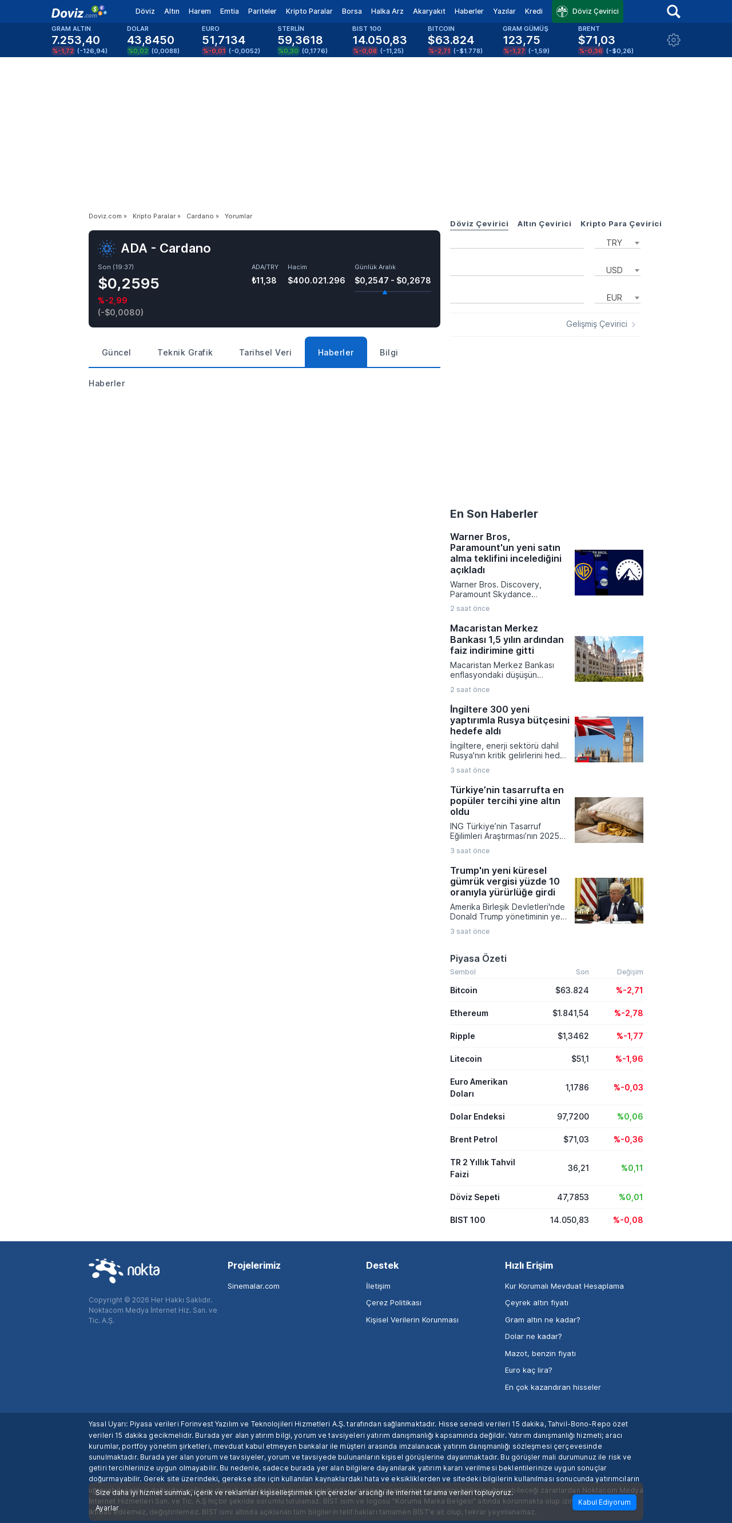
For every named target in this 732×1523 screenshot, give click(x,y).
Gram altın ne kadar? (542, 1319)
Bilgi (389, 352)
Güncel (117, 352)
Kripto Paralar (309, 11)
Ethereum (469, 1013)
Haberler (469, 11)
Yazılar (504, 11)
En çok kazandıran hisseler (553, 1387)
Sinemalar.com (254, 1285)
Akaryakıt (429, 11)
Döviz (145, 11)
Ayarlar (107, 1508)
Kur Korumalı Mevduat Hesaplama (564, 1285)
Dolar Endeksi (477, 1116)
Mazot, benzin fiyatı (540, 1353)
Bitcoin (464, 990)
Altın (172, 11)
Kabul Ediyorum (604, 1502)
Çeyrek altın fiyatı (536, 1302)
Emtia (229, 11)
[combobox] (617, 242)
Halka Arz (387, 11)
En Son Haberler (494, 514)
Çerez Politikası (393, 1302)
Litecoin (466, 1059)
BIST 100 (468, 1220)
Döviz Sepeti (475, 1197)
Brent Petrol (474, 1139)
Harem (200, 11)
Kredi (534, 11)
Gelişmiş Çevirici (596, 324)
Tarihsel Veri (265, 352)
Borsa (352, 11)
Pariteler (262, 11)
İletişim (378, 1285)
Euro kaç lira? (528, 1369)
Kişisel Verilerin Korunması (412, 1319)
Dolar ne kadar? (533, 1336)
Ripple (462, 1036)
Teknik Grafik (185, 352)
